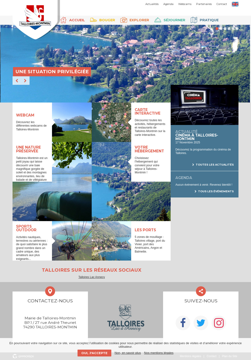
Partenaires (204, 4)
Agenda (168, 4)
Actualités (152, 4)
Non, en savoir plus (128, 353)
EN (235, 4)
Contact (221, 4)
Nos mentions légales (158, 353)
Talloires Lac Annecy (91, 277)
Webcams (184, 4)
